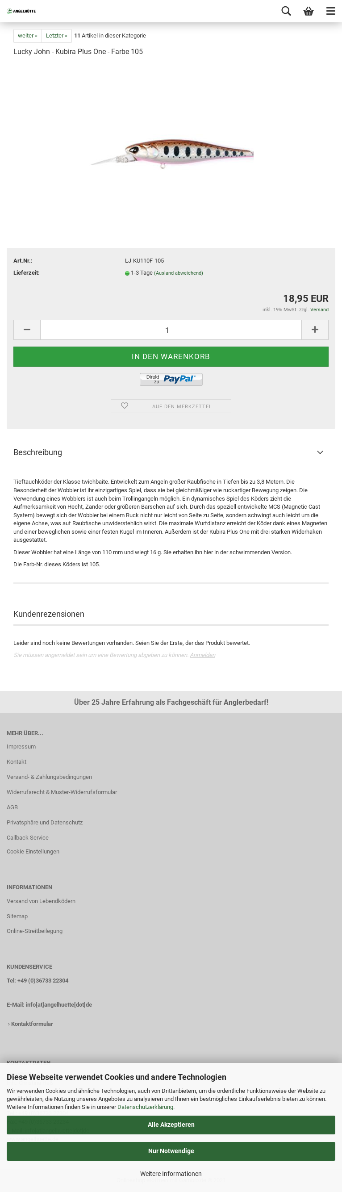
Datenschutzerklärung (145, 1107)
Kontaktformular (32, 1024)
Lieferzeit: (26, 272)
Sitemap (17, 916)
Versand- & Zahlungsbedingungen (49, 777)
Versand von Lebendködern (41, 901)
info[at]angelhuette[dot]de (59, 1004)
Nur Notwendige (171, 1150)
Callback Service (28, 837)
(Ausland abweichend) (178, 273)
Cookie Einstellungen (33, 851)
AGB (12, 807)
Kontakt (16, 761)
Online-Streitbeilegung (35, 931)
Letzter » (56, 35)
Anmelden (202, 655)
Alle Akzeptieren (171, 1124)
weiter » (28, 35)
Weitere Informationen (171, 1173)
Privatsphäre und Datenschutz (45, 822)
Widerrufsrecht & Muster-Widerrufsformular (62, 792)
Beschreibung (37, 452)
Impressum (21, 746)
